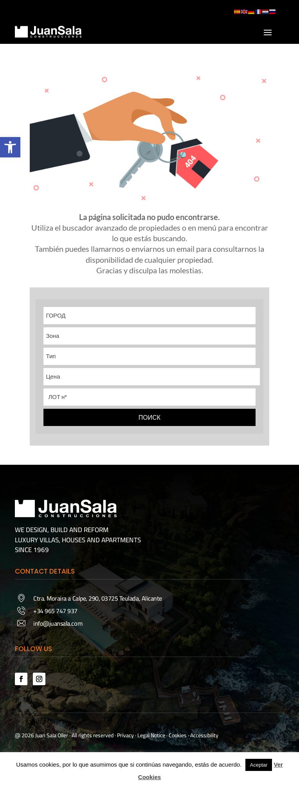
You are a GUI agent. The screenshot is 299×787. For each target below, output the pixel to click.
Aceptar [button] (259, 765)
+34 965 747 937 (55, 611)
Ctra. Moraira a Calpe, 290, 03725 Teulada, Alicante (97, 598)
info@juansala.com (57, 623)
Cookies (178, 735)
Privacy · (126, 735)
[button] (10, 147)
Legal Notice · (152, 735)
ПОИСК (149, 417)
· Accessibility (203, 735)
